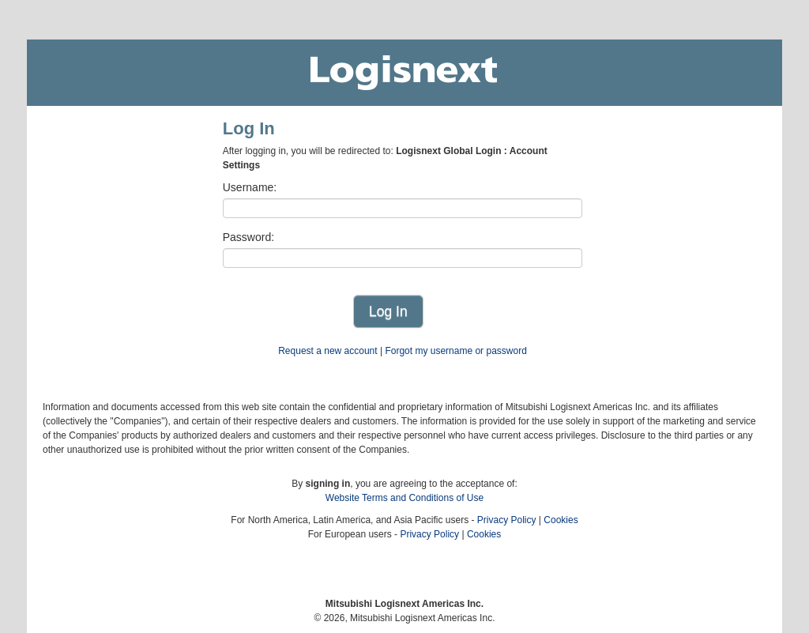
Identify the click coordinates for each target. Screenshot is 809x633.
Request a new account (327, 350)
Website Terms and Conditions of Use (404, 497)
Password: (248, 237)
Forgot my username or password (455, 350)
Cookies (561, 520)
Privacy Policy (506, 520)
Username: (250, 187)
